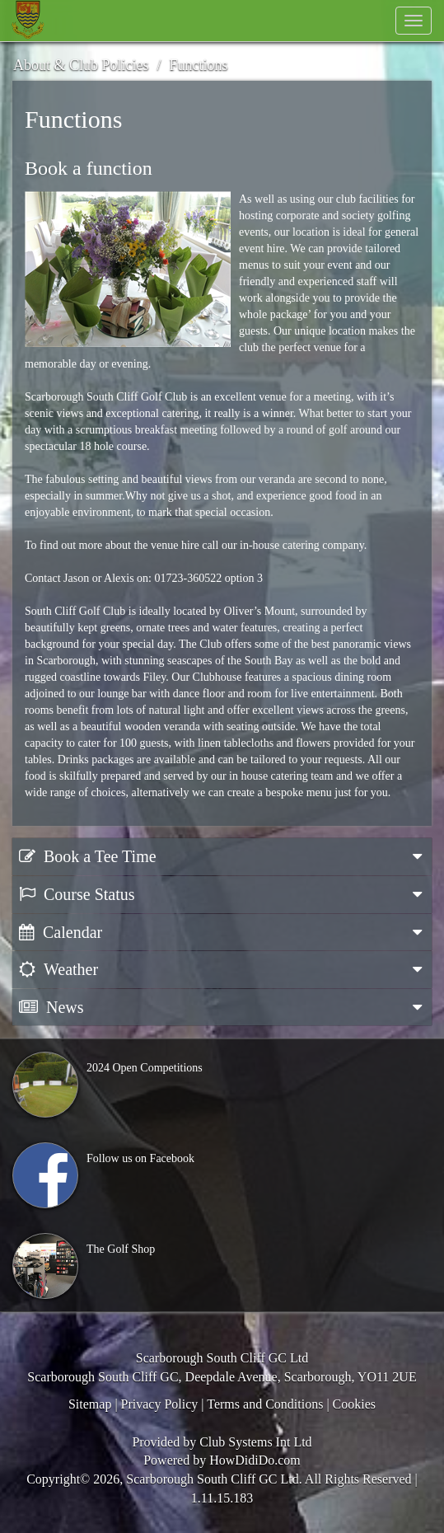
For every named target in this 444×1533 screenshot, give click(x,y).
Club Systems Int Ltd (255, 1442)
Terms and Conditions (265, 1404)
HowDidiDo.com (255, 1460)
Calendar (222, 933)
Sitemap (89, 1404)
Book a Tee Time (222, 857)
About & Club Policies (81, 65)
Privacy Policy (160, 1404)
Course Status (222, 895)
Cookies (354, 1404)
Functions (199, 65)
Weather (222, 970)
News (222, 1008)
